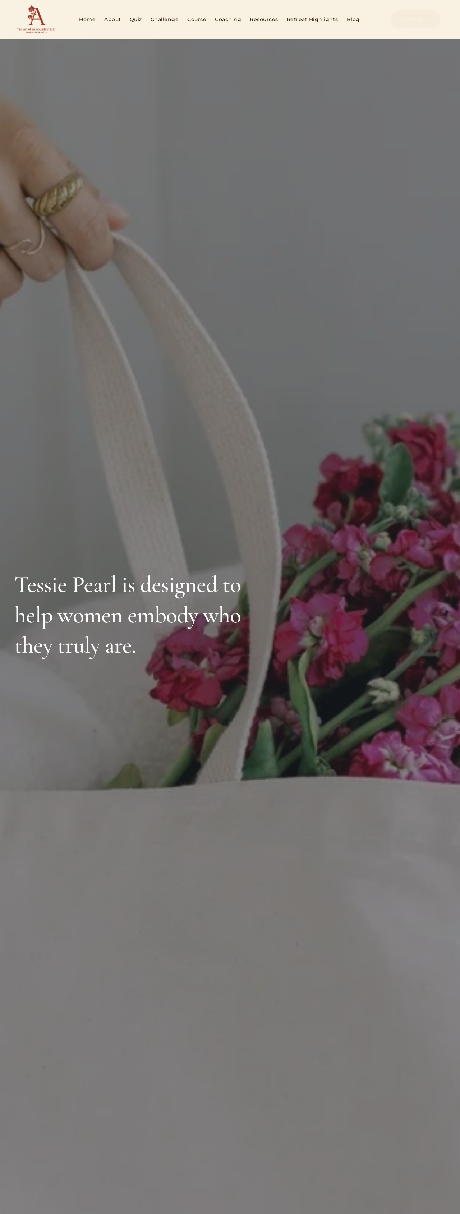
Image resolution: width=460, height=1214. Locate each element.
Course (196, 19)
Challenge (165, 19)
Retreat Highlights (312, 19)
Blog (353, 19)
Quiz (136, 19)
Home (87, 19)
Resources (264, 19)
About (112, 19)
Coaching (228, 19)
